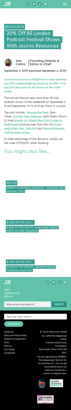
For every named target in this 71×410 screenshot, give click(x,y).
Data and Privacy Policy (15, 335)
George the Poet (37, 112)
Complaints (9, 352)
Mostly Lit (21, 120)
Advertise (8, 331)
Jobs (7, 289)
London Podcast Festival (31, 83)
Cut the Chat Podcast (27, 116)
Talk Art (31, 128)
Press (6, 342)
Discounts (14, 27)
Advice (8, 296)
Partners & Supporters (15, 338)
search (59, 304)
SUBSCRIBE (13, 324)
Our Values (9, 349)
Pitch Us (8, 345)
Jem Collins (20, 62)
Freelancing (11, 293)
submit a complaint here (54, 373)
